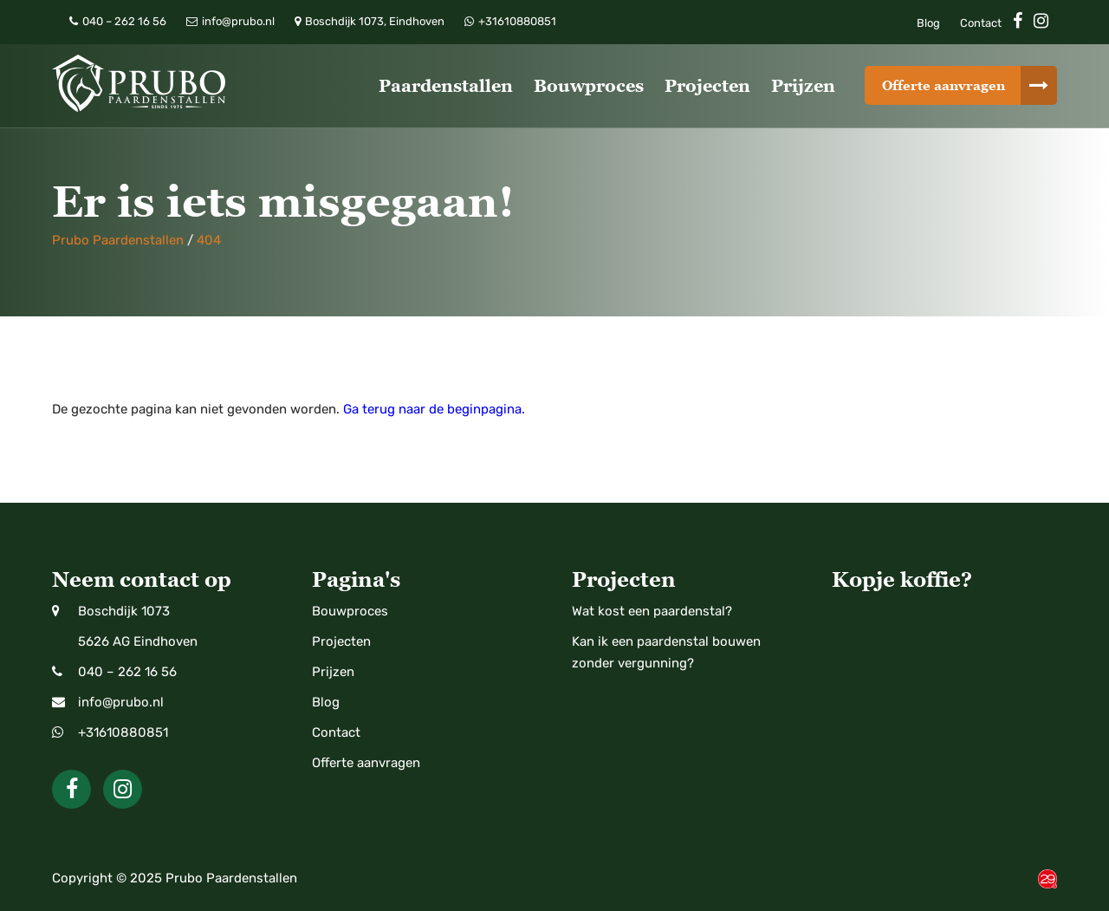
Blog (928, 22)
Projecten (707, 85)
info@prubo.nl (121, 702)
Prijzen (803, 85)
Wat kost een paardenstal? (652, 611)
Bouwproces (589, 85)
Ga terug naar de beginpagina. (434, 409)
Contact (981, 22)
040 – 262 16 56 (127, 672)
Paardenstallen (446, 85)
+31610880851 (123, 732)
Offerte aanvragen (943, 85)
